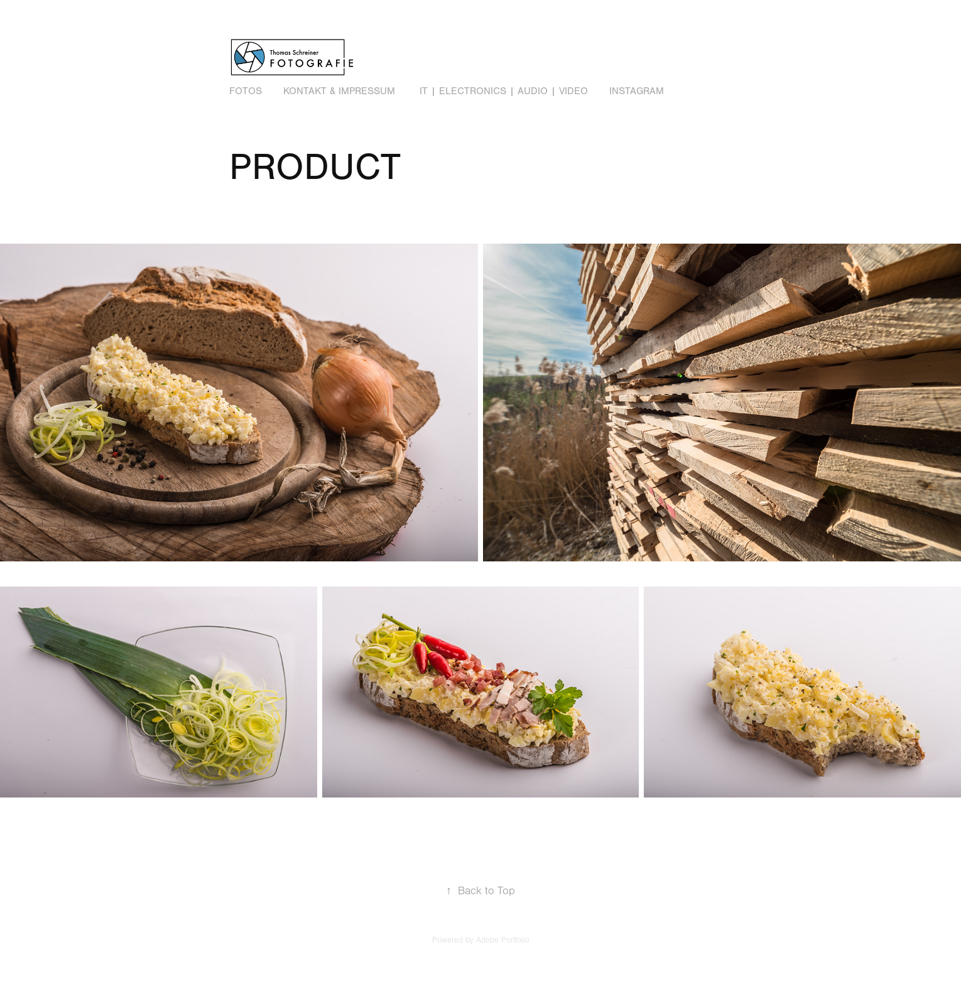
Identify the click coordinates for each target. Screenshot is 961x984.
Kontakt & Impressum (339, 91)
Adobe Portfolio (502, 940)
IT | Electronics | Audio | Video (504, 91)
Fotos (245, 91)
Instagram (636, 91)
